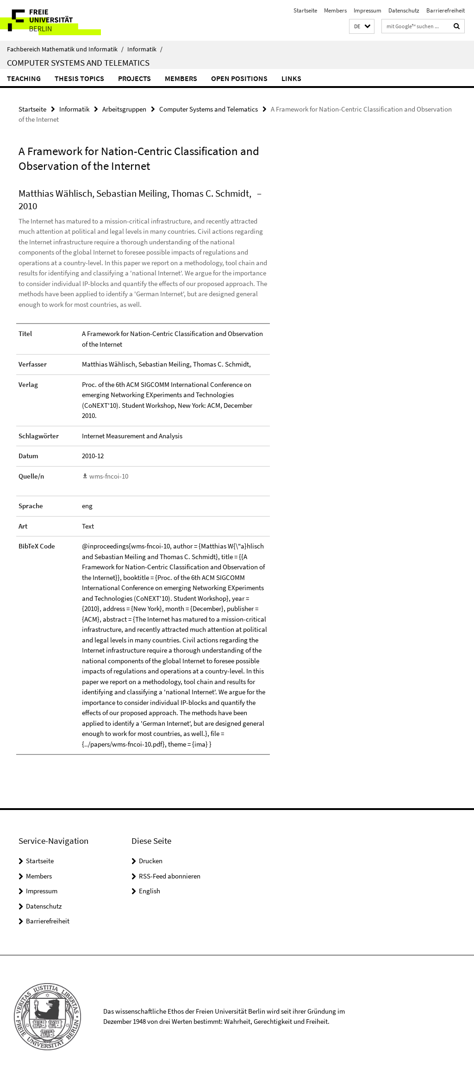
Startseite (305, 10)
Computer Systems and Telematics (78, 62)
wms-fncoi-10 (108, 476)
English (149, 890)
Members (335, 10)
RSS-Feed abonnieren (169, 876)
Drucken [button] (150, 860)
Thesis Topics (79, 78)
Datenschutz (403, 10)
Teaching (24, 78)
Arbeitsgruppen (124, 109)
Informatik (144, 49)
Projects (134, 78)
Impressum (367, 10)
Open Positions (239, 78)
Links (291, 78)
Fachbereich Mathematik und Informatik (65, 49)
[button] (361, 26)
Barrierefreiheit (445, 10)
